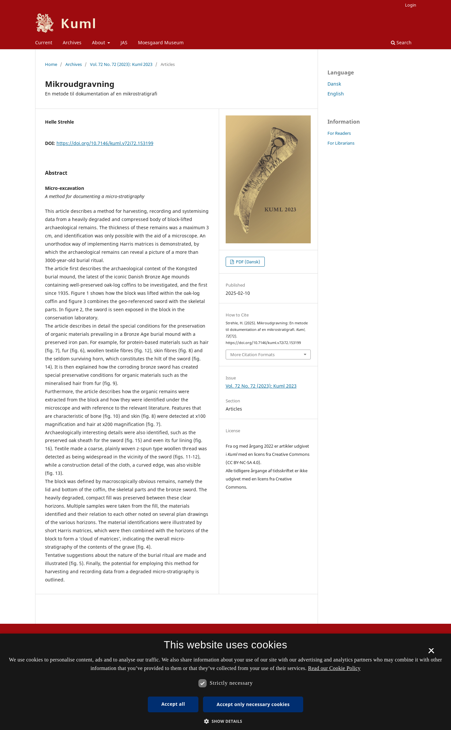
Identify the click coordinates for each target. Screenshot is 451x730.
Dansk (334, 84)
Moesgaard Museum (161, 42)
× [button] (431, 653)
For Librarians (340, 143)
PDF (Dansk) (247, 262)
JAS (124, 42)
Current (43, 42)
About (99, 42)
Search (401, 42)
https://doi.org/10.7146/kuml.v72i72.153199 (104, 143)
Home (51, 64)
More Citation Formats (252, 354)
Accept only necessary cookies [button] (253, 704)
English (335, 94)
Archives (72, 42)
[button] (225, 721)
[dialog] (225, 682)
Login (410, 5)
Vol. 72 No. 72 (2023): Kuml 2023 (121, 64)
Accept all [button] (173, 704)
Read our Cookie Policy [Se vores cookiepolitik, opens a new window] (334, 668)
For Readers (339, 133)
